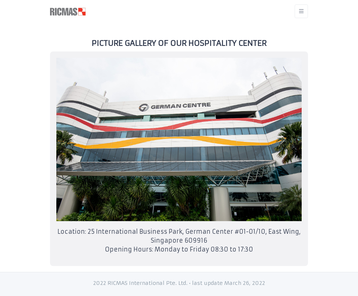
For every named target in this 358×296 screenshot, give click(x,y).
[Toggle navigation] (301, 11)
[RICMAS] (68, 11)
